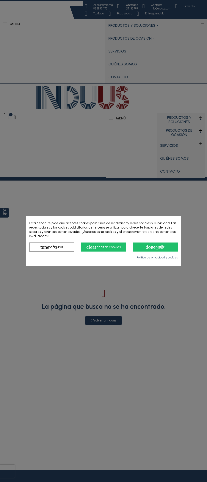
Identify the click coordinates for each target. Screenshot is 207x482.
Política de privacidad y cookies (157, 257)
